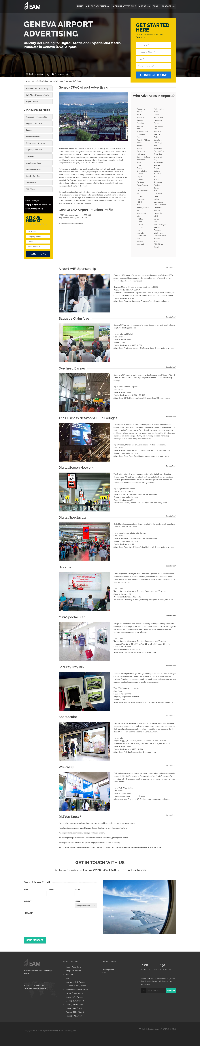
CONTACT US (168, 6)
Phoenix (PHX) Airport (75, 1012)
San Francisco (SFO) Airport (77, 989)
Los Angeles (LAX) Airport (76, 985)
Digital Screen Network (35, 143)
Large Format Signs (33, 163)
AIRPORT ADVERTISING (96, 6)
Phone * (78, 889)
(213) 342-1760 (60, 74)
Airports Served (56, 81)
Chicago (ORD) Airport (75, 1008)
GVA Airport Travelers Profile (37, 95)
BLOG (155, 6)
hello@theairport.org (37, 74)
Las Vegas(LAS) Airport (75, 1000)
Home (27, 81)
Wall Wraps (30, 189)
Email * (52, 889)
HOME (79, 6)
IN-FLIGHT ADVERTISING (123, 6)
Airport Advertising (40, 81)
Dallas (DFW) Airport (74, 1004)
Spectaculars (31, 182)
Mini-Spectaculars (33, 169)
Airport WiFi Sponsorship (36, 117)
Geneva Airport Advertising (37, 88)
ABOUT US (144, 6)
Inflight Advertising (73, 970)
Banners (29, 130)
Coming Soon (108, 969)
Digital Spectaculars (34, 149)
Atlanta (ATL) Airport (74, 997)
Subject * (28, 901)
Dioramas (30, 156)
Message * (28, 913)
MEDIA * (78, 901)
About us (69, 974)
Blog (67, 978)
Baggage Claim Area (34, 123)
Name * (27, 889)
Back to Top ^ (171, 267)
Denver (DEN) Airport (75, 993)
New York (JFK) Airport (75, 982)
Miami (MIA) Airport (74, 1015)
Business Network (33, 136)
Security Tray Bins (33, 176)
